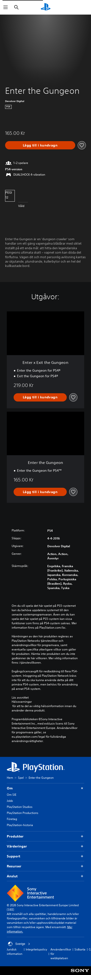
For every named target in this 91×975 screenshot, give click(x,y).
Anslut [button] (45, 876)
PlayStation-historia (20, 825)
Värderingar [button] (45, 846)
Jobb (10, 801)
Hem (10, 778)
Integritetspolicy (36, 949)
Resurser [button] (45, 866)
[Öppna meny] (5, 7)
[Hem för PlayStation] (46, 7)
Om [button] (45, 788)
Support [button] (45, 856)
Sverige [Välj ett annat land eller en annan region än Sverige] (19, 944)
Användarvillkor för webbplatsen (60, 953)
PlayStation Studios (20, 807)
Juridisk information (14, 951)
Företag (12, 819)
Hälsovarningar (22, 702)
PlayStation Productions (22, 813)
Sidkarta (79, 949)
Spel (21, 778)
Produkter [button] (45, 836)
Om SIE (11, 795)
